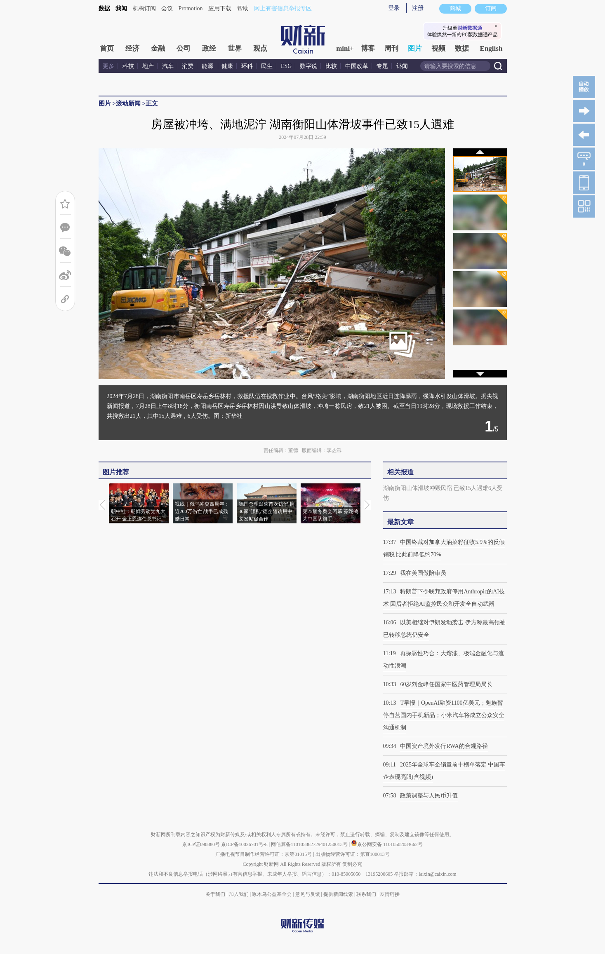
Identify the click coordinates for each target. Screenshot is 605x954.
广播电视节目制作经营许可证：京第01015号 (263, 854)
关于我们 (215, 894)
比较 (331, 66)
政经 (209, 48)
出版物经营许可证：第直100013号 (352, 854)
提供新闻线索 (338, 894)
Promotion (191, 8)
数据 (104, 8)
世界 (235, 48)
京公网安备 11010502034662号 (387, 844)
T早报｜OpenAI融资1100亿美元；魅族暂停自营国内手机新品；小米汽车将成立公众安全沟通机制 (443, 715)
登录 (394, 8)
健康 (227, 66)
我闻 (121, 8)
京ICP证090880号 (201, 844)
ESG (286, 66)
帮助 (243, 8)
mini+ (345, 48)
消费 (187, 66)
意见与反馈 (307, 894)
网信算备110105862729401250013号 (310, 844)
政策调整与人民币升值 (429, 795)
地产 (148, 66)
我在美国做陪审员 (423, 573)
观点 (260, 48)
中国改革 (356, 66)
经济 (132, 48)
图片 (415, 48)
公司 (184, 48)
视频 (438, 48)
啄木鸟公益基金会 (272, 894)
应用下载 (219, 8)
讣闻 (402, 66)
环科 (247, 66)
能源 (208, 66)
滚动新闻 (128, 103)
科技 (128, 66)
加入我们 (239, 894)
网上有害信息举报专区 (283, 8)
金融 (158, 48)
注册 (418, 8)
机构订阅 (144, 8)
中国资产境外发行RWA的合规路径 (443, 746)
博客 (368, 48)
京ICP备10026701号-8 (245, 844)
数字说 (308, 66)
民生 (267, 66)
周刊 (391, 48)
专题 (382, 66)
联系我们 (366, 894)
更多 (108, 66)
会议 (167, 8)
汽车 (168, 66)
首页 (107, 48)
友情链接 (390, 894)
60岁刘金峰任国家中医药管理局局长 (446, 684)
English (491, 48)
